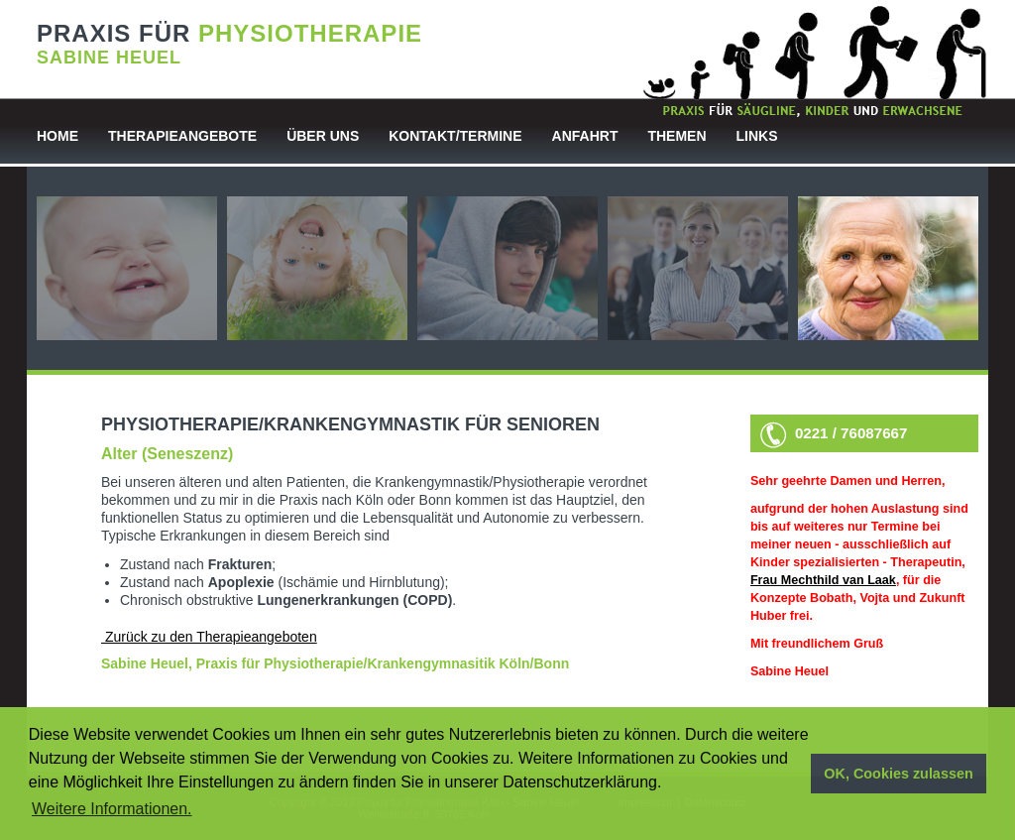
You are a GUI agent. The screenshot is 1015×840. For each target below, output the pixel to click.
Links (757, 136)
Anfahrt (585, 136)
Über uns (322, 136)
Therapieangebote (182, 136)
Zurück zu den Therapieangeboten (209, 637)
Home (57, 136)
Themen (676, 136)
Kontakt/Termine (455, 136)
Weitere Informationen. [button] (112, 808)
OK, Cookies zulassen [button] (898, 773)
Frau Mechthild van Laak (823, 580)
